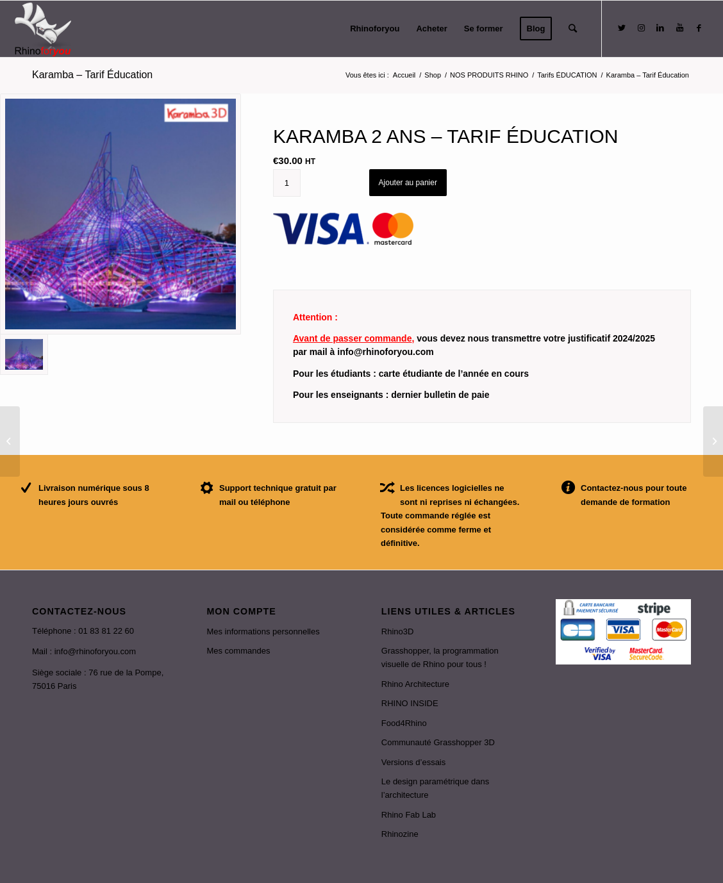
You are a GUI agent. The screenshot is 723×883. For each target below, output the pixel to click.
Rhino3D (397, 631)
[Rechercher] (572, 29)
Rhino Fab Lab (408, 815)
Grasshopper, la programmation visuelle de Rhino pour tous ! (440, 657)
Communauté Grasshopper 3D (438, 742)
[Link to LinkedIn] (660, 28)
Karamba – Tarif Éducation (92, 74)
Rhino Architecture (415, 684)
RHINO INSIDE (409, 703)
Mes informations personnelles (262, 631)
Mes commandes (238, 651)
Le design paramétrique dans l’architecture (435, 788)
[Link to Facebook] (698, 28)
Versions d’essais (413, 762)
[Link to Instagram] (641, 28)
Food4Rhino (404, 723)
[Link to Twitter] (621, 28)
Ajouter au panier (408, 182)
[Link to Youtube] (679, 28)
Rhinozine (400, 834)
